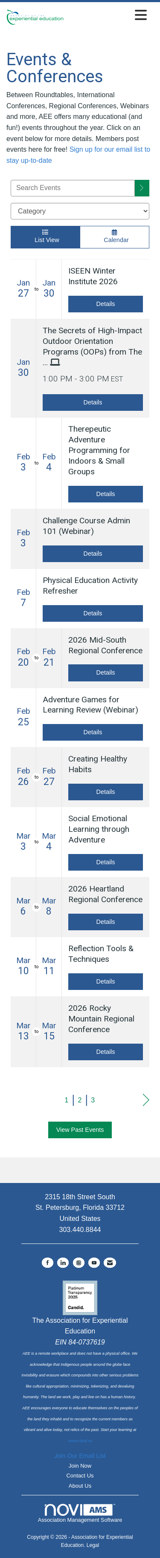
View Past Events (80, 1129)
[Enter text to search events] (73, 188)
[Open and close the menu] (107, 15)
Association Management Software (80, 1513)
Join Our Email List (80, 1455)
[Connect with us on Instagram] (78, 1263)
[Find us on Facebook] (47, 1263)
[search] (142, 188)
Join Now (80, 1466)
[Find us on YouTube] (94, 1263)
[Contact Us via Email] (110, 1263)
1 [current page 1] (67, 1100)
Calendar (115, 236)
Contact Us (79, 1475)
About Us (80, 1486)
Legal (93, 1545)
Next (146, 1100)
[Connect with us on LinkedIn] (63, 1263)
